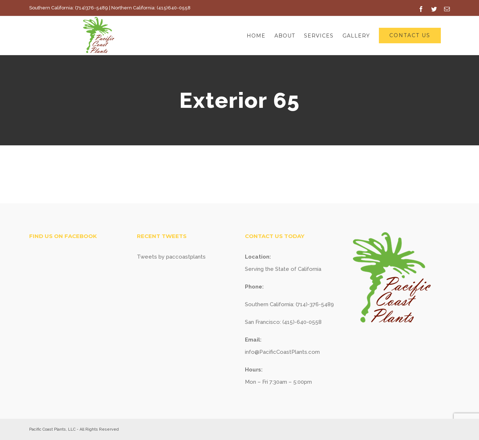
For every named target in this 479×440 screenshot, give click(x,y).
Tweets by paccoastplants (171, 257)
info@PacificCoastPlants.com (282, 352)
